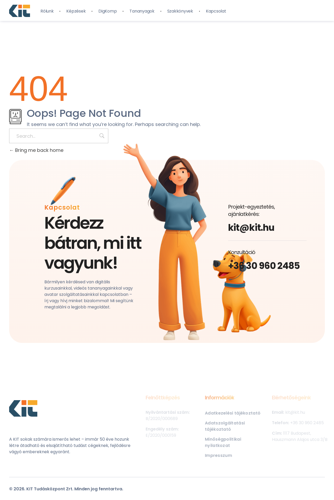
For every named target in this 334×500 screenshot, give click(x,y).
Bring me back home (36, 150)
